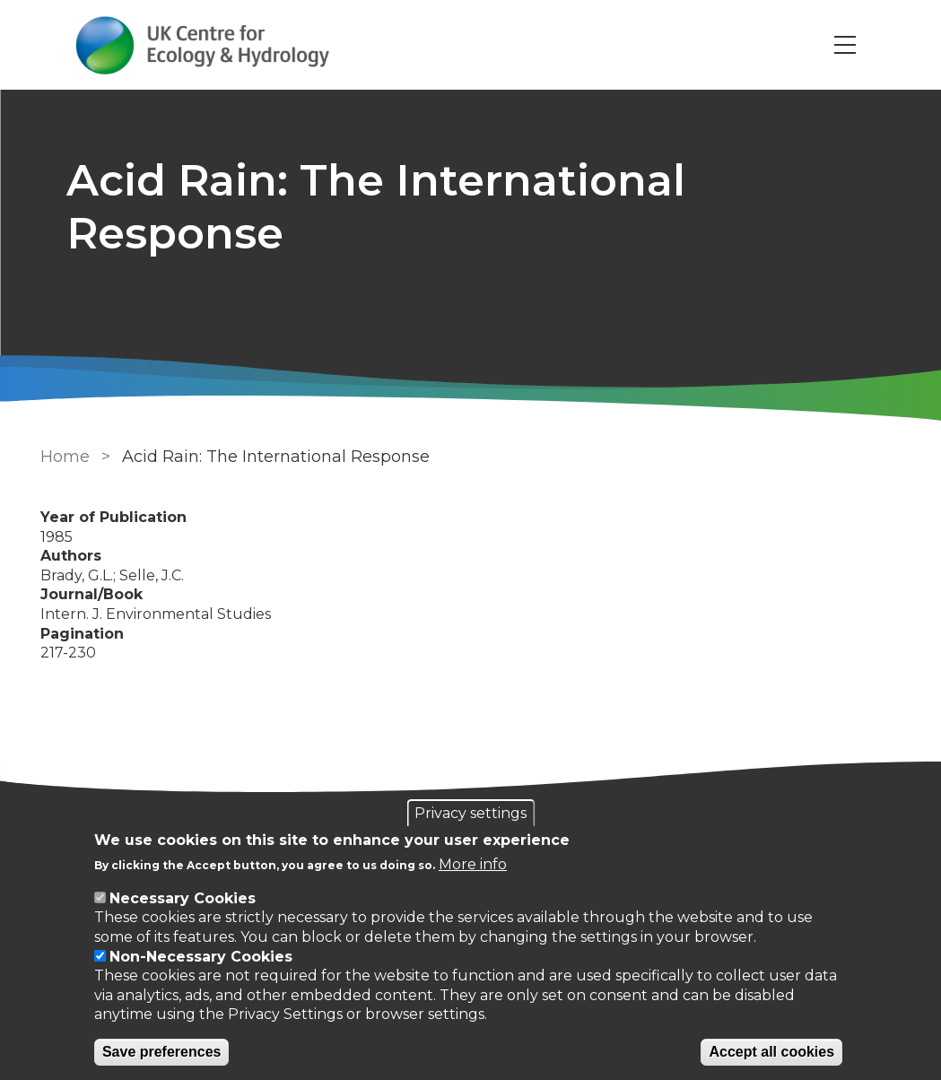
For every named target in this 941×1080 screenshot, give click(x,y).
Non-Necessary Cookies (200, 956)
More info (473, 864)
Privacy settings (470, 813)
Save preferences (162, 1051)
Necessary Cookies (182, 898)
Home (65, 456)
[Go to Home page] (203, 45)
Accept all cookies (771, 1051)
